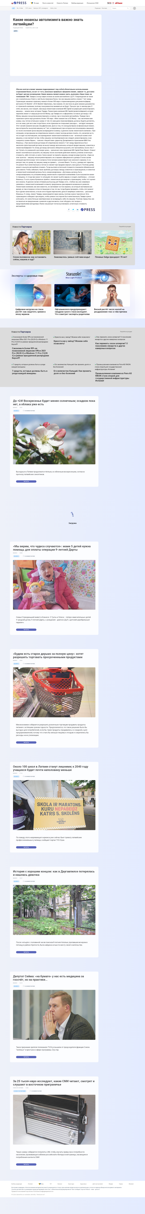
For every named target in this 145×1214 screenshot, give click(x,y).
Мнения (131, 1130)
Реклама (104, 8)
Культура (71, 1130)
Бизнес (60, 1130)
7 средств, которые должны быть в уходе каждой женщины (29, 320)
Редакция (98, 8)
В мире (35, 3)
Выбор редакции (77, 3)
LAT (13, 8)
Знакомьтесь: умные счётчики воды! (72, 235)
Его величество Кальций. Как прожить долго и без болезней (72, 320)
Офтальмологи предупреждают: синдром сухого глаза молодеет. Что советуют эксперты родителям (72, 270)
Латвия (30, 1130)
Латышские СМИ (92, 3)
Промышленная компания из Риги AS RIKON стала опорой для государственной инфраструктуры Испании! (113, 323)
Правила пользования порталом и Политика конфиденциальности (32, 1137)
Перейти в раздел (125, 226)
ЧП (51, 1130)
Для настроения (98, 1130)
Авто (15, 31)
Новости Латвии (62, 3)
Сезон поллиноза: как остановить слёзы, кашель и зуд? (29, 236)
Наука (121, 1130)
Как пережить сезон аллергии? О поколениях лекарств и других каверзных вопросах (111, 301)
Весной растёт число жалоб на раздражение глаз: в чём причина (110, 268)
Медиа (111, 1130)
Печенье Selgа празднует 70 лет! (111, 235)
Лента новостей (47, 3)
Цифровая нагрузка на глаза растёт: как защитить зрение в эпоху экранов (31, 270)
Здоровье (83, 1130)
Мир (41, 1130)
